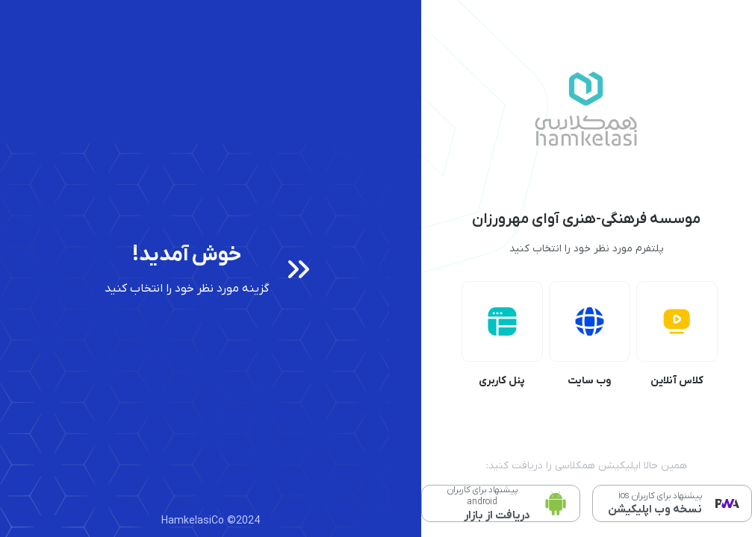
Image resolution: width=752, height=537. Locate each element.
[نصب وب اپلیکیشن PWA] (672, 503)
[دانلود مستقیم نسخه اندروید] (501, 503)
